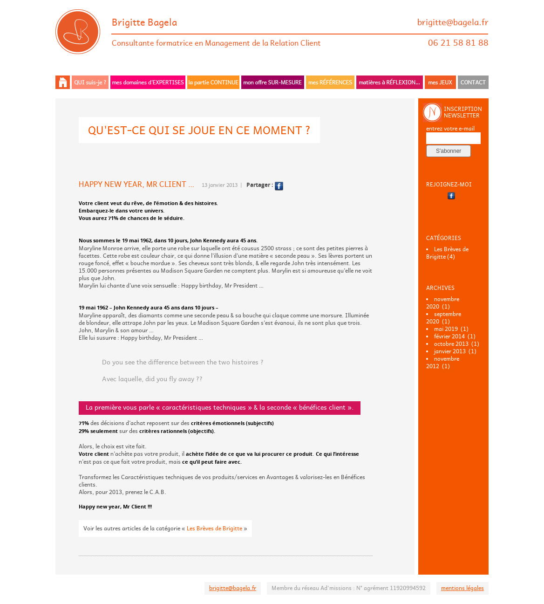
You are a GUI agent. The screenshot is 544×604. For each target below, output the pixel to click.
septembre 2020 (443, 318)
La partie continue (213, 82)
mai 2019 (446, 329)
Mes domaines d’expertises (147, 82)
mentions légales (462, 588)
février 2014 (449, 336)
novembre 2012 (442, 363)
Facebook (279, 186)
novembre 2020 (442, 303)
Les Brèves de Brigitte (214, 528)
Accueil (63, 82)
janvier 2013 (450, 351)
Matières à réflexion (389, 82)
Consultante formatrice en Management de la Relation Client (216, 43)
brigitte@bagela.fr (453, 22)
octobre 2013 (451, 344)
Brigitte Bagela (144, 22)
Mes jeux (440, 82)
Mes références (330, 82)
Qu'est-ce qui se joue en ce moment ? (199, 130)
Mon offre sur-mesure (272, 82)
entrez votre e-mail (450, 128)
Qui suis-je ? (90, 82)
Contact (473, 82)
